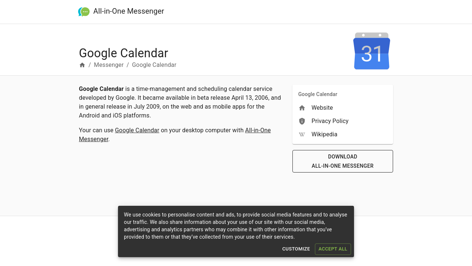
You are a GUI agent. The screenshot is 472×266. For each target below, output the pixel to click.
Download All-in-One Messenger (343, 161)
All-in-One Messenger (128, 10)
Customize (296, 249)
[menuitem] (342, 108)
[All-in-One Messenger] (83, 12)
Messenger (109, 64)
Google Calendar (137, 130)
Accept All (333, 249)
